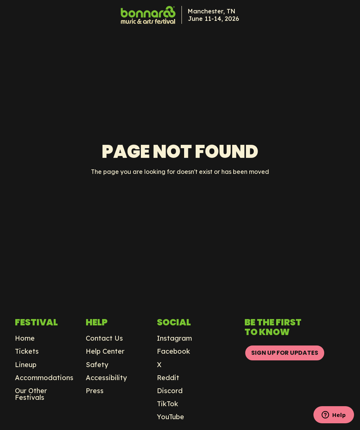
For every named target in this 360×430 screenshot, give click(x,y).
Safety (97, 364)
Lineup (26, 364)
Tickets (27, 351)
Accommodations (44, 378)
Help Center (105, 351)
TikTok (167, 404)
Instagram (174, 338)
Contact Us (104, 338)
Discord (170, 391)
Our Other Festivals (31, 394)
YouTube (170, 417)
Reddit (168, 378)
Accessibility (106, 378)
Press (95, 391)
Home (25, 338)
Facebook (173, 351)
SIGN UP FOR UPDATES (284, 352)
